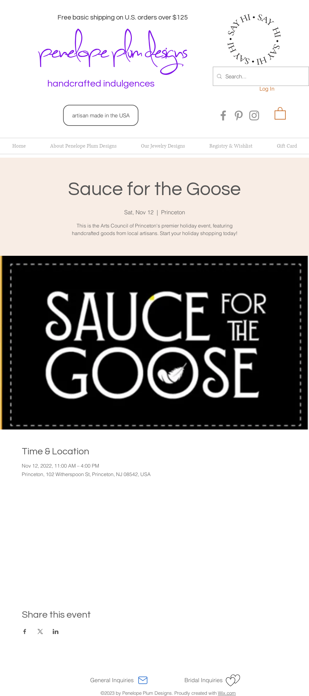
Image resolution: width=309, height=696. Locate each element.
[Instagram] (254, 115)
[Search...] (260, 76)
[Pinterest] (238, 115)
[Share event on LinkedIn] (56, 631)
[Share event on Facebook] (25, 631)
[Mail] (143, 680)
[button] (280, 113)
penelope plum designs (111, 49)
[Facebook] (223, 115)
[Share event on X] (40, 631)
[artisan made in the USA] (100, 115)
